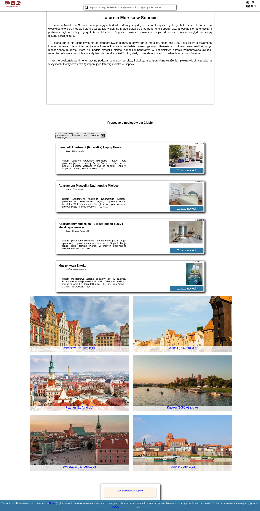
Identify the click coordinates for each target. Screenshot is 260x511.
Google (52, 503)
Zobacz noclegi (186, 170)
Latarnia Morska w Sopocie (130, 490)
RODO (115, 507)
